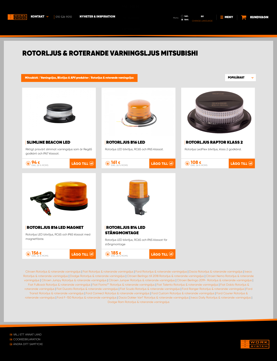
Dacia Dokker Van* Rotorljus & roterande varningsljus (154, 302)
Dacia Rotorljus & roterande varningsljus (216, 276)
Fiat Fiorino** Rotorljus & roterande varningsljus (124, 290)
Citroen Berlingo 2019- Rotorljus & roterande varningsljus (214, 285)
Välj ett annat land (27, 334)
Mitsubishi (32, 78)
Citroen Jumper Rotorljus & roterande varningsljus (142, 285)
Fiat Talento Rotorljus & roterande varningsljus (187, 290)
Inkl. (174, 5)
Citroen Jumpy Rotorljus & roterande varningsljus (74, 285)
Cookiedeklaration (26, 339)
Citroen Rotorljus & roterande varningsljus (53, 276)
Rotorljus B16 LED (125, 142)
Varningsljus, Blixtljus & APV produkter (65, 78)
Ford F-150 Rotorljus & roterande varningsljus (87, 302)
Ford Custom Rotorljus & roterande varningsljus (183, 298)
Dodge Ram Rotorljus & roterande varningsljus (138, 307)
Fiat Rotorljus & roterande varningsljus (108, 276)
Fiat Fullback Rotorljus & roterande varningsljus (59, 290)
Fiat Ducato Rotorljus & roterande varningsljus (87, 294)
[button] (240, 77)
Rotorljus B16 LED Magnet (55, 233)
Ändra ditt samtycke (28, 344)
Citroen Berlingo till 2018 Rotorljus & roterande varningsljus (165, 281)
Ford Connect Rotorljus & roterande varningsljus (117, 298)
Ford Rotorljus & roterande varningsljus (161, 276)
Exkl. (174, 9)
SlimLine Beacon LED (48, 142)
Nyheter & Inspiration (97, 6)
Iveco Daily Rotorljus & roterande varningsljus (221, 302)
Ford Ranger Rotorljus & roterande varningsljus (213, 294)
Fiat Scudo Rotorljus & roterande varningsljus (150, 294)
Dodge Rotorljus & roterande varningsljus (97, 281)
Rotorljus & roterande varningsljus (112, 78)
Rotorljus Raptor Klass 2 (214, 142)
